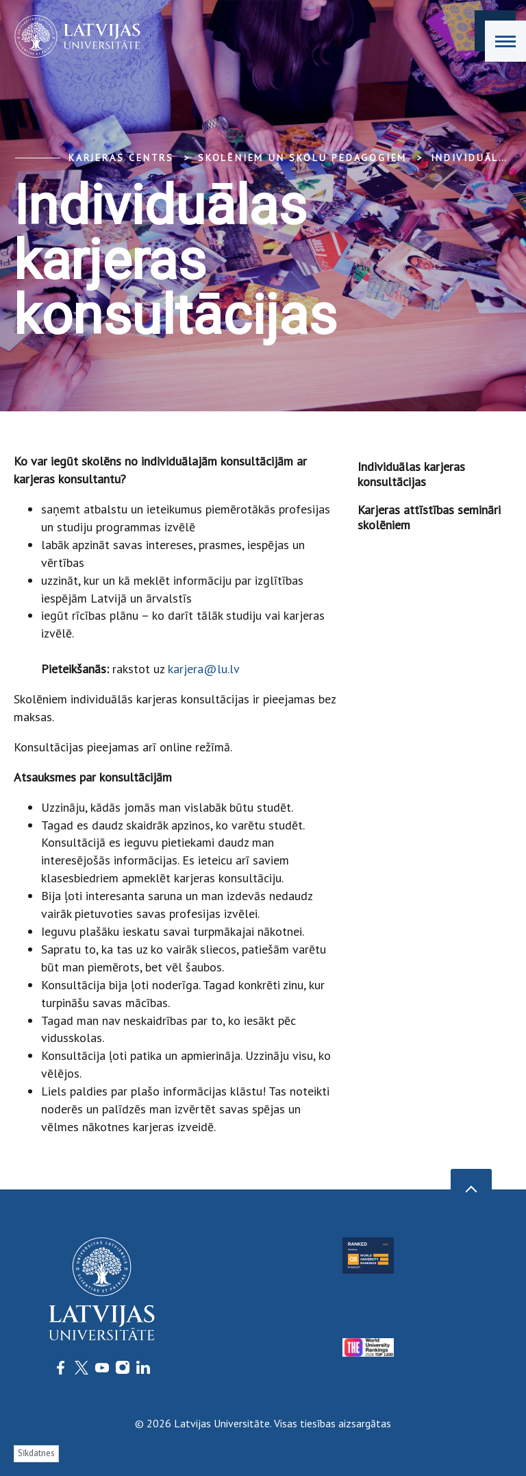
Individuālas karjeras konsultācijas (411, 474)
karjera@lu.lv (203, 669)
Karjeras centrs (121, 158)
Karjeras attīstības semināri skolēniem (429, 517)
